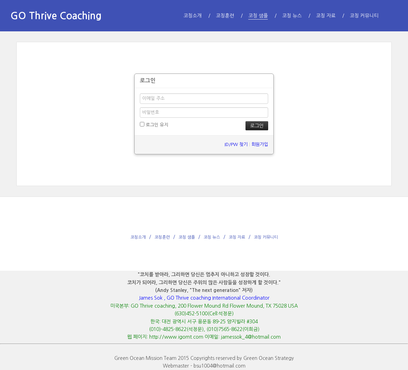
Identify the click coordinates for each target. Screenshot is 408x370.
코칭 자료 (237, 237)
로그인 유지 (154, 124)
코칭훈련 (162, 237)
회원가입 (259, 144)
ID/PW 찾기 (236, 144)
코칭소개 (138, 237)
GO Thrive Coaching (55, 16)
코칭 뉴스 (212, 237)
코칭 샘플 (187, 237)
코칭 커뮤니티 (266, 237)
